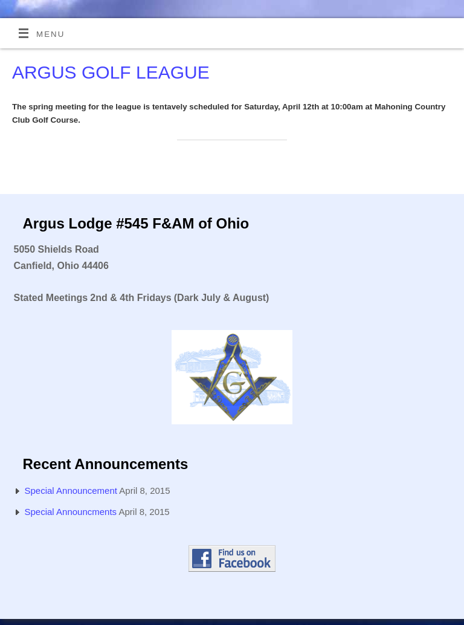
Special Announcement (71, 490)
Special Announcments (71, 512)
